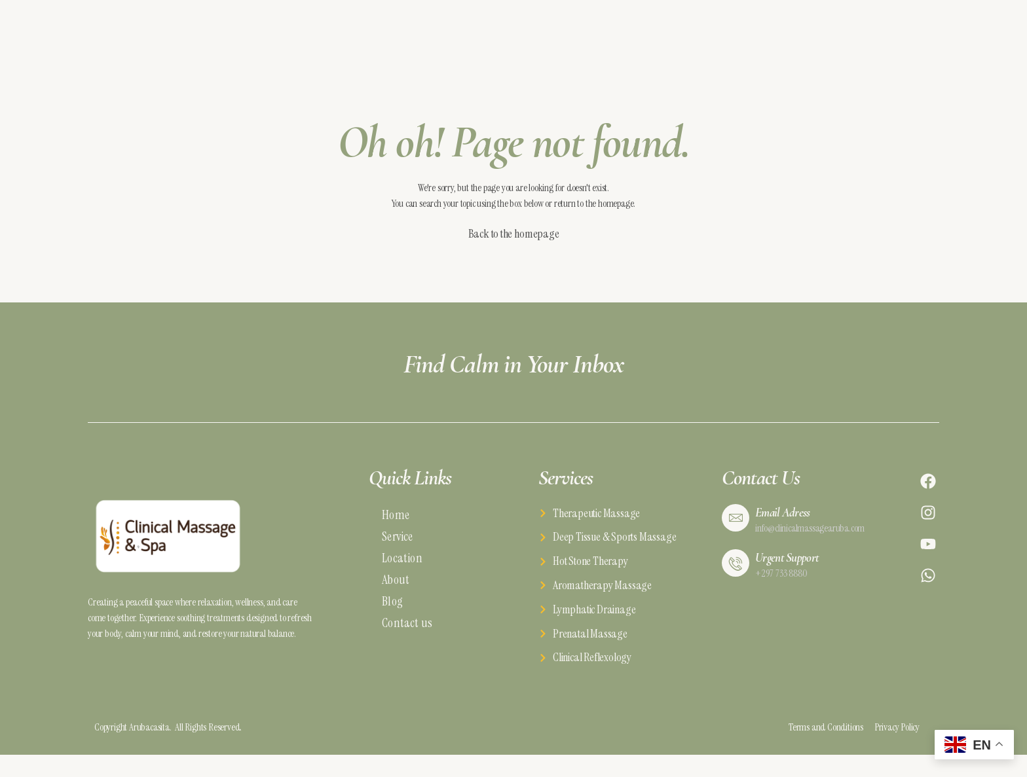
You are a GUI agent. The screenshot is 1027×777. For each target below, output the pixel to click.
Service (397, 542)
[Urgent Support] (735, 572)
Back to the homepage (513, 240)
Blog (392, 607)
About (395, 585)
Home (395, 521)
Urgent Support (789, 566)
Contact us (407, 629)
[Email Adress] (735, 523)
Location (402, 564)
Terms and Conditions (814, 734)
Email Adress (784, 518)
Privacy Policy (892, 734)
